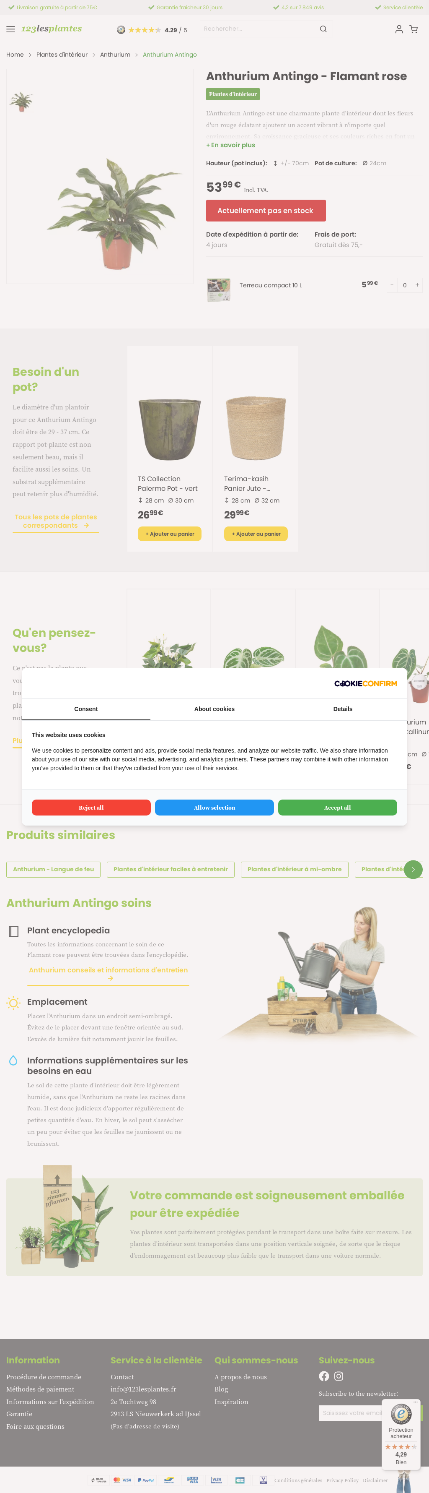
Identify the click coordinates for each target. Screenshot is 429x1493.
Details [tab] (343, 709)
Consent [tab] (86, 709)
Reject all (91, 807)
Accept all (337, 807)
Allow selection (214, 807)
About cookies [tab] (214, 709)
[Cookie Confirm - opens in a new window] (365, 683)
